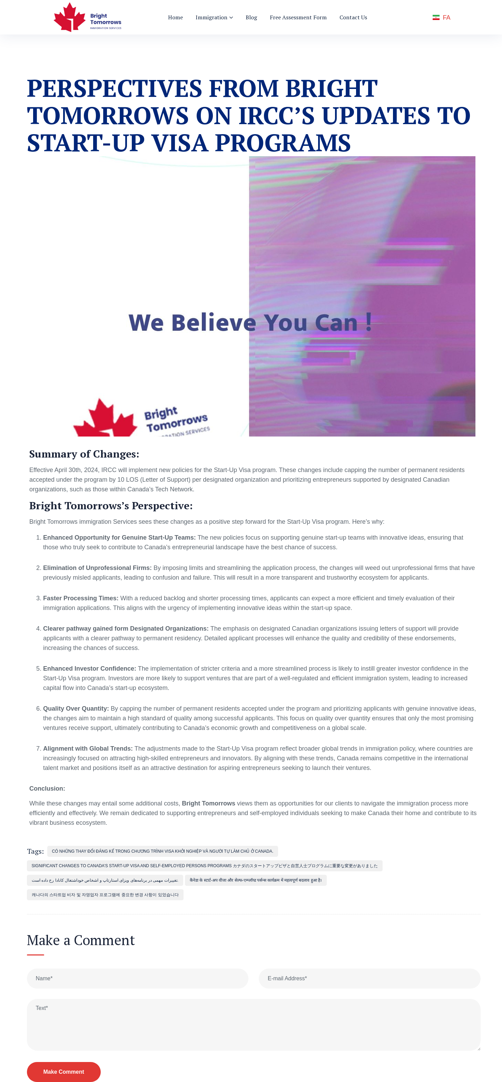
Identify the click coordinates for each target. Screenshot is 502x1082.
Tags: (35, 851)
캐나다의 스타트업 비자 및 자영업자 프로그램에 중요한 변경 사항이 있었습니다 (105, 894)
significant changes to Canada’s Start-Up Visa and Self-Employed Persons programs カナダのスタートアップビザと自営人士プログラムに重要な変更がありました (205, 865)
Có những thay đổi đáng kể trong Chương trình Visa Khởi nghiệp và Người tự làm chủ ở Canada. (163, 851)
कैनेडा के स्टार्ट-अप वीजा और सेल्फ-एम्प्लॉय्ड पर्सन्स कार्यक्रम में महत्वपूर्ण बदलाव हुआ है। (256, 880)
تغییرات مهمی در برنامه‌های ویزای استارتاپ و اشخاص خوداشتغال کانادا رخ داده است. (105, 880)
